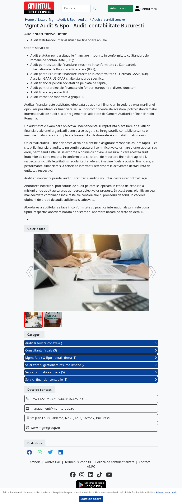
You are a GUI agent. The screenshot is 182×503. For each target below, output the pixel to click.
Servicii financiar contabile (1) (91, 379)
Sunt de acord (91, 499)
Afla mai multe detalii (166, 492)
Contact (144, 462)
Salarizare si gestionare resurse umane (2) (91, 365)
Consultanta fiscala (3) (91, 350)
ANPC (91, 466)
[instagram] (81, 474)
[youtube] (109, 474)
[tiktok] (99, 474)
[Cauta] (94, 8)
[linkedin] (90, 474)
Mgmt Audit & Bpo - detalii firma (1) (91, 358)
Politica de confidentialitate (114, 462)
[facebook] (73, 474)
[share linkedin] (60, 452)
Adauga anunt (120, 8)
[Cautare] (76, 8)
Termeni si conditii (78, 462)
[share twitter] (50, 452)
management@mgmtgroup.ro (52, 408)
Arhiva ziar (52, 462)
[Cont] (146, 8)
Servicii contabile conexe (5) (91, 372)
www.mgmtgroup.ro (45, 428)
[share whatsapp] (39, 452)
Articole (35, 462)
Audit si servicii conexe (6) (91, 343)
